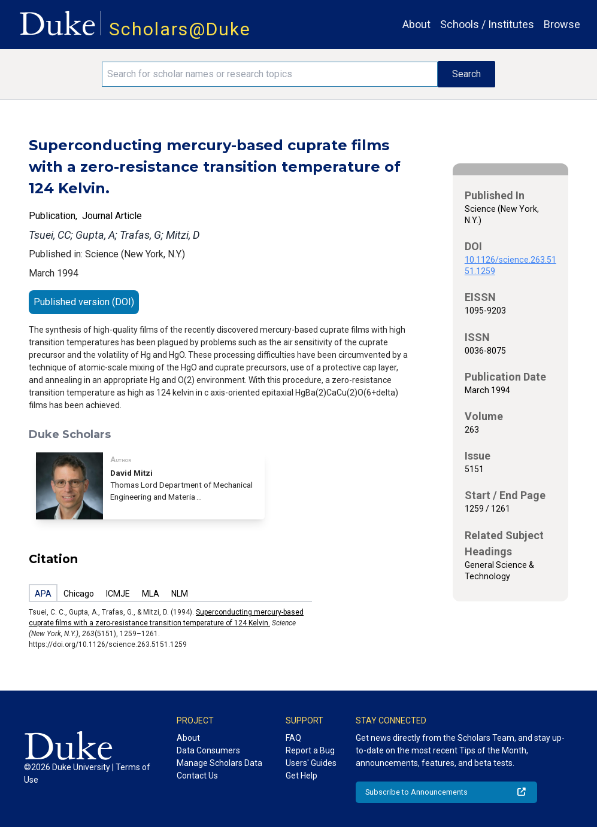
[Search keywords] (270, 74)
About (416, 24)
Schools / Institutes (487, 24)
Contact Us (197, 775)
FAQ (293, 738)
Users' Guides (311, 763)
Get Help (301, 775)
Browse (562, 24)
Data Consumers (208, 750)
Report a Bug (310, 750)
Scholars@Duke (180, 29)
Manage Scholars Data (219, 763)
